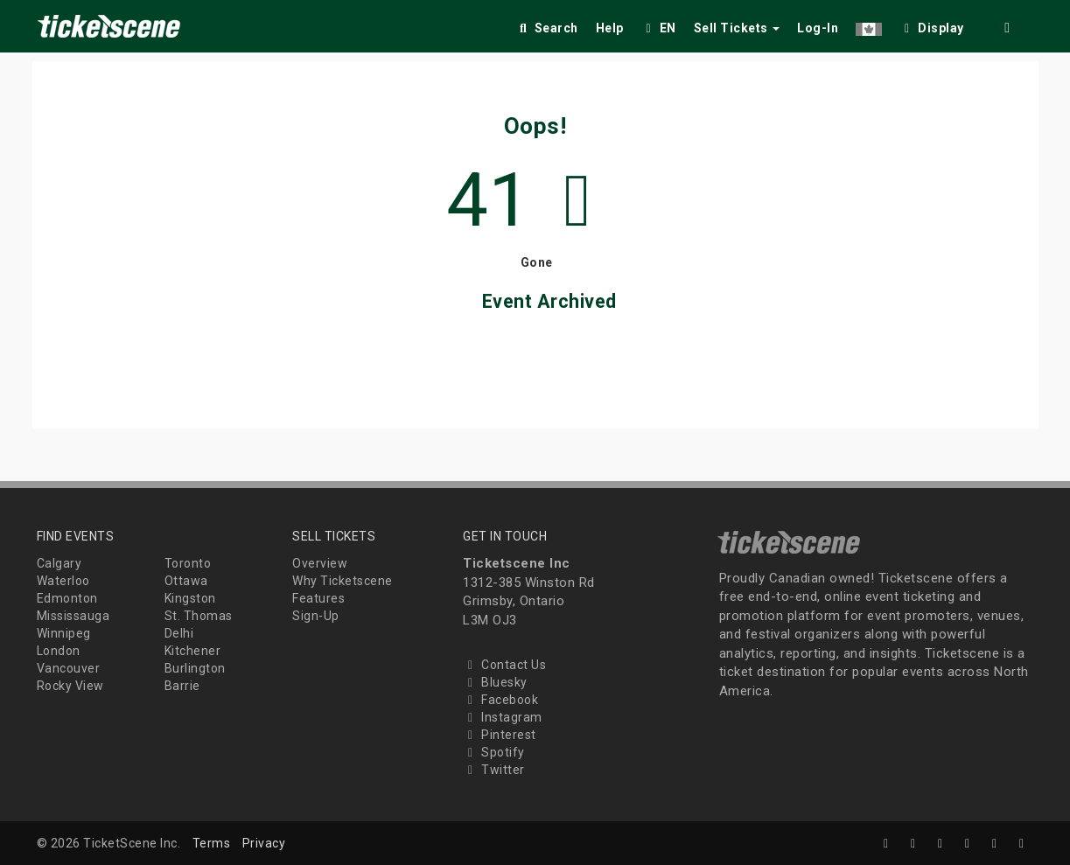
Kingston (190, 598)
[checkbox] (932, 25)
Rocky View (70, 686)
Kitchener (192, 651)
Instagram (502, 717)
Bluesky (495, 682)
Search (547, 28)
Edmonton (67, 598)
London (58, 651)
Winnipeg (64, 633)
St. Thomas (198, 616)
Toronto (188, 563)
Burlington (195, 668)
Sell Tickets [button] (737, 28)
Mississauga (73, 616)
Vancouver (69, 668)
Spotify (494, 752)
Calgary (59, 563)
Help (610, 28)
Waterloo (63, 581)
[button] (869, 25)
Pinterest (499, 735)
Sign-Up (315, 616)
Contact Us (504, 665)
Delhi (179, 633)
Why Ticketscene (342, 581)
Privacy (264, 843)
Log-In (817, 28)
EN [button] (658, 28)
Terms (211, 843)
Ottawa (186, 581)
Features (318, 598)
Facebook (500, 700)
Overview (319, 563)
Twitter (494, 770)
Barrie (182, 686)
